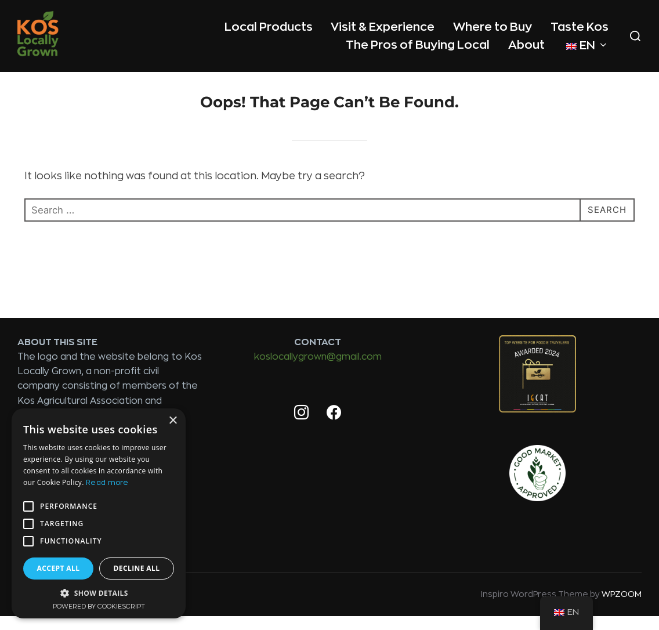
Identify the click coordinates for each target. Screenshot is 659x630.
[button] (98, 593)
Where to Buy (492, 26)
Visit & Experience (382, 26)
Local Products (268, 26)
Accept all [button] (58, 568)
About (526, 44)
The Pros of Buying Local (418, 44)
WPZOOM (622, 608)
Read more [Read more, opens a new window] (107, 482)
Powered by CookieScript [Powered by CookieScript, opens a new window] (99, 606)
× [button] (172, 421)
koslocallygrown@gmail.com (318, 371)
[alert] (99, 513)
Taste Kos (580, 26)
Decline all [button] (137, 568)
